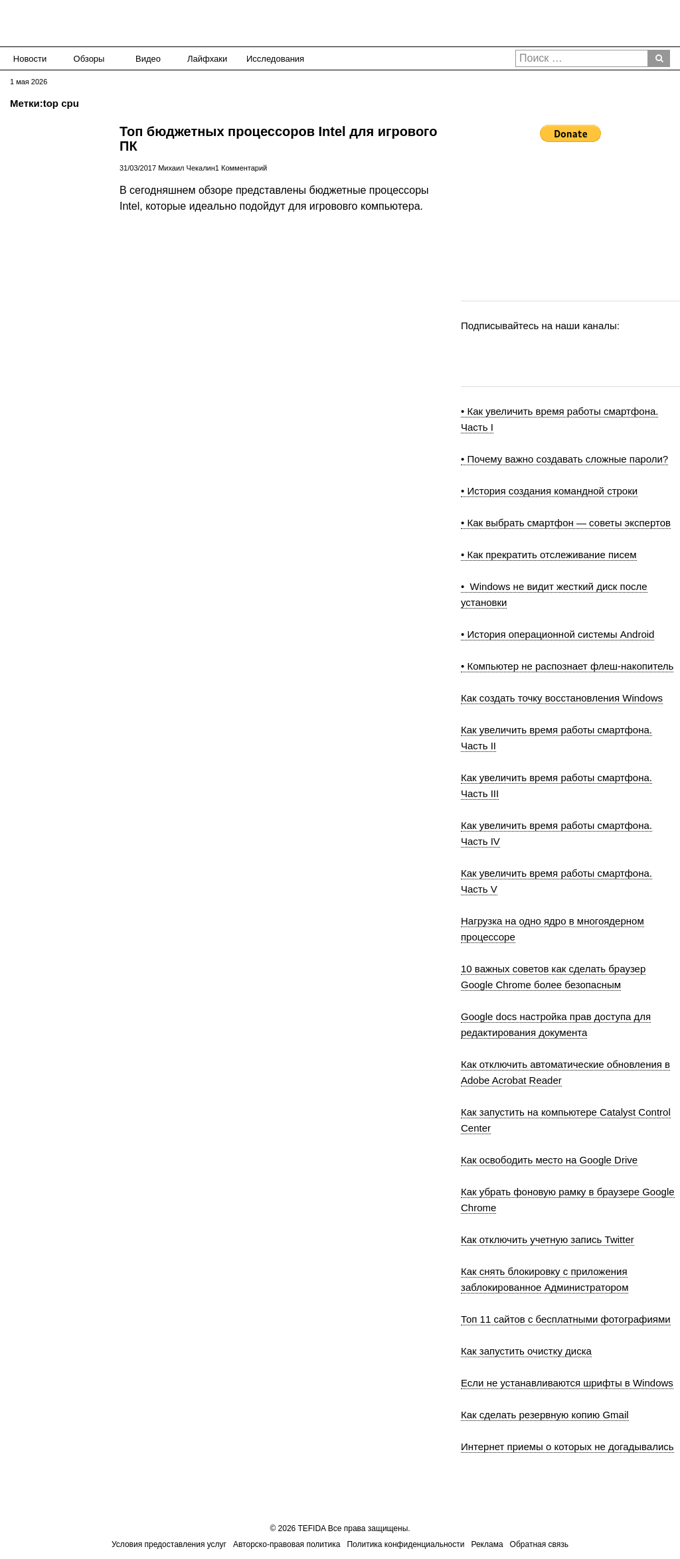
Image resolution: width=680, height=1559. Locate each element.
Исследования (271, 59)
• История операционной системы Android (557, 634)
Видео (148, 59)
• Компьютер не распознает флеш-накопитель (567, 666)
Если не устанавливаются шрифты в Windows (567, 1382)
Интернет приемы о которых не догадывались (567, 1446)
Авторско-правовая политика (286, 1544)
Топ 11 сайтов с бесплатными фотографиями (566, 1319)
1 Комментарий (241, 168)
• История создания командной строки (549, 490)
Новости (29, 59)
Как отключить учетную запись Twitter (547, 1239)
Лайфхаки (207, 59)
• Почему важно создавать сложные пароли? (564, 459)
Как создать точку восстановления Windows (562, 698)
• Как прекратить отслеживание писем (549, 554)
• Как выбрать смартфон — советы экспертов (566, 522)
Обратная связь (539, 1544)
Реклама (487, 1544)
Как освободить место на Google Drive (549, 1159)
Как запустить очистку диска (526, 1351)
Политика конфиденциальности (405, 1544)
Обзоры (89, 59)
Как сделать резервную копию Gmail (545, 1414)
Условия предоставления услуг (169, 1544)
